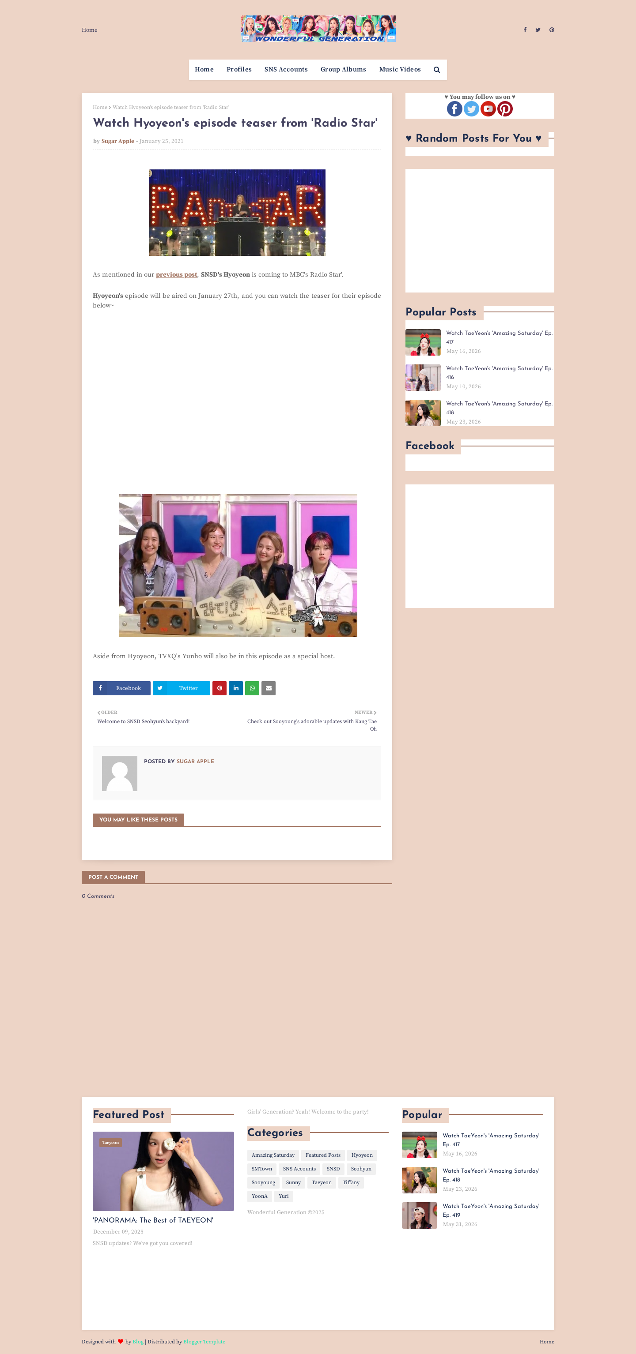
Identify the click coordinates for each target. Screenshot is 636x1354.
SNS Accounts (299, 1169)
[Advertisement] (479, 231)
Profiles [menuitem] (239, 69)
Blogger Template (204, 1342)
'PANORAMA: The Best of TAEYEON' (153, 1220)
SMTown (262, 1169)
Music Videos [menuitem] (400, 69)
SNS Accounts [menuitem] (286, 69)
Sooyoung (263, 1182)
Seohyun (361, 1169)
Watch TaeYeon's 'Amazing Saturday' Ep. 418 (499, 408)
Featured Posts (323, 1155)
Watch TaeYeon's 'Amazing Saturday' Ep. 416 (499, 373)
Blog (138, 1342)
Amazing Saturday (273, 1155)
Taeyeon (322, 1182)
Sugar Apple (118, 141)
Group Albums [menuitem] (344, 69)
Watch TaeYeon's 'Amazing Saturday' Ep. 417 (499, 337)
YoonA (260, 1196)
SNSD (333, 1169)
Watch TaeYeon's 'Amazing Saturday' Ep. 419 (491, 1211)
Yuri (284, 1196)
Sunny (293, 1182)
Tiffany (351, 1182)
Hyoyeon (362, 1155)
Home (90, 30)
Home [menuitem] (204, 69)
